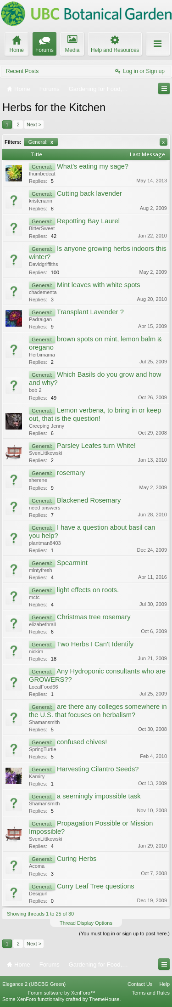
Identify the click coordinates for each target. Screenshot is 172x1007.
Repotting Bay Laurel (88, 221)
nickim (36, 651)
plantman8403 (45, 543)
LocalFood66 (43, 687)
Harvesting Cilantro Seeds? (98, 769)
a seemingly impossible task (98, 796)
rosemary (71, 472)
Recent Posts (22, 71)
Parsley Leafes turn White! (96, 445)
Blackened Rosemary (89, 500)
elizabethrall (42, 624)
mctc (34, 597)
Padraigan (40, 319)
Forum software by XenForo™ (61, 993)
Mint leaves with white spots (98, 285)
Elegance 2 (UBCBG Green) (34, 984)
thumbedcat (42, 173)
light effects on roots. (88, 590)
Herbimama (42, 354)
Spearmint (72, 562)
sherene (38, 480)
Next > (34, 124)
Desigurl (38, 893)
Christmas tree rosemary (93, 617)
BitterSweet (42, 228)
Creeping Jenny (46, 426)
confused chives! (82, 742)
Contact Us (140, 984)
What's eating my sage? (92, 166)
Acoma (36, 866)
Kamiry (36, 776)
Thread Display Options (86, 923)
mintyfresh (40, 570)
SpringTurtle (42, 749)
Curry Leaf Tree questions (95, 886)
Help (164, 984)
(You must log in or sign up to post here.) (124, 933)
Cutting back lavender (89, 193)
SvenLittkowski (45, 453)
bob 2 (35, 390)
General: (40, 142)
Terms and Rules (151, 993)
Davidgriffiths (43, 264)
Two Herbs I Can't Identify (95, 644)
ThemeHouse (104, 999)
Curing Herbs (76, 858)
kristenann (40, 201)
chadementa (43, 292)
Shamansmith (44, 722)
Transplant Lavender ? (90, 312)
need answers (45, 507)
